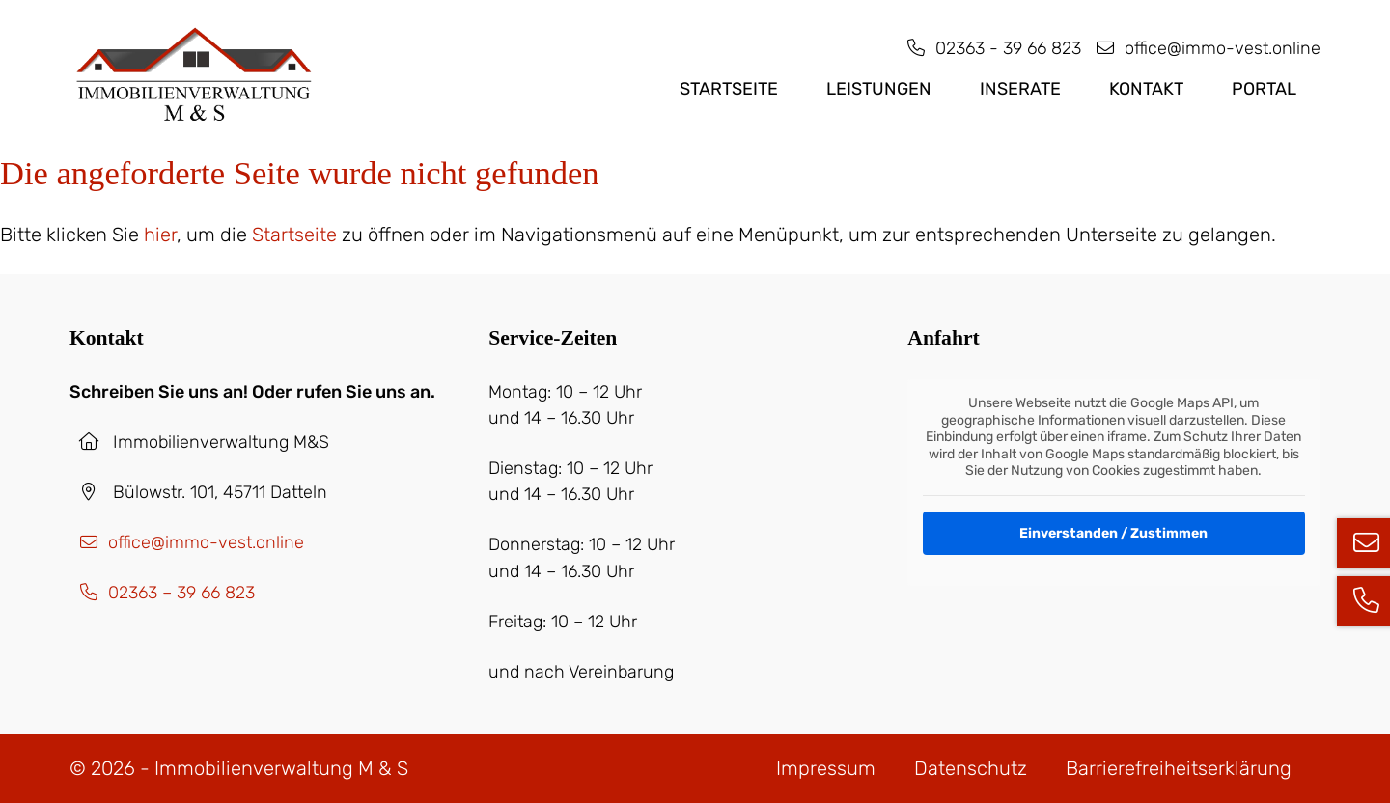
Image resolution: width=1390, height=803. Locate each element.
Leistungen (878, 88)
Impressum (826, 768)
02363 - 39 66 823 (989, 48)
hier (160, 234)
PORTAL (1264, 88)
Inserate (1020, 88)
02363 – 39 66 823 (162, 592)
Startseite (729, 88)
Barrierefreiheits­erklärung (1179, 768)
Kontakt (1146, 88)
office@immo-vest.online (1203, 48)
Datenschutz (970, 768)
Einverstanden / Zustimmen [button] (1114, 532)
